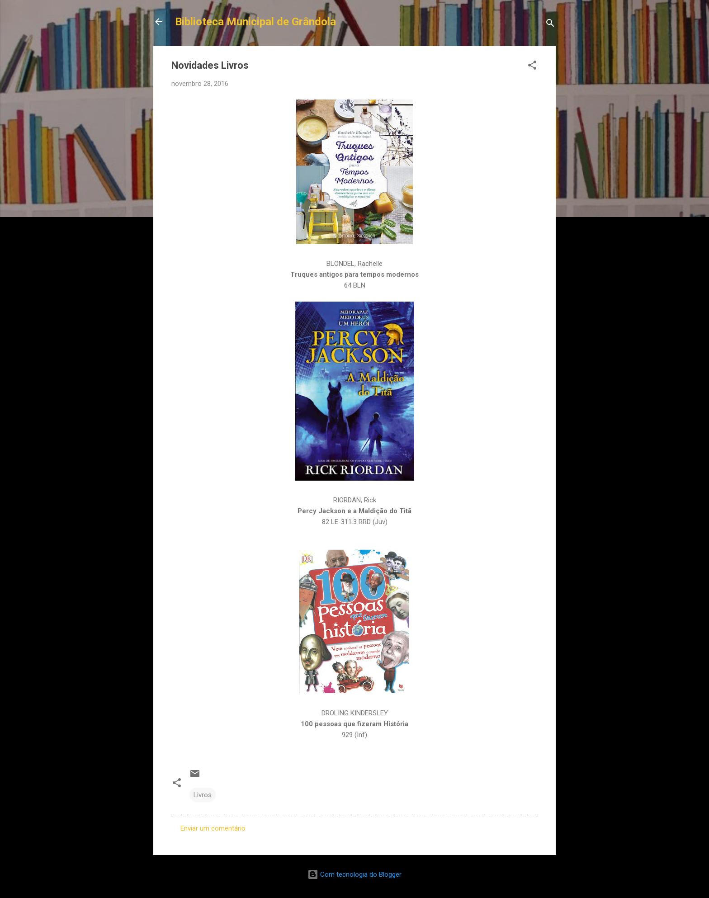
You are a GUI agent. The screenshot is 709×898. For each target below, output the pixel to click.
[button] (532, 67)
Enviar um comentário (213, 828)
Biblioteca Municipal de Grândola (255, 21)
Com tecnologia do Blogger (354, 874)
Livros (203, 795)
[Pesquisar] (550, 24)
